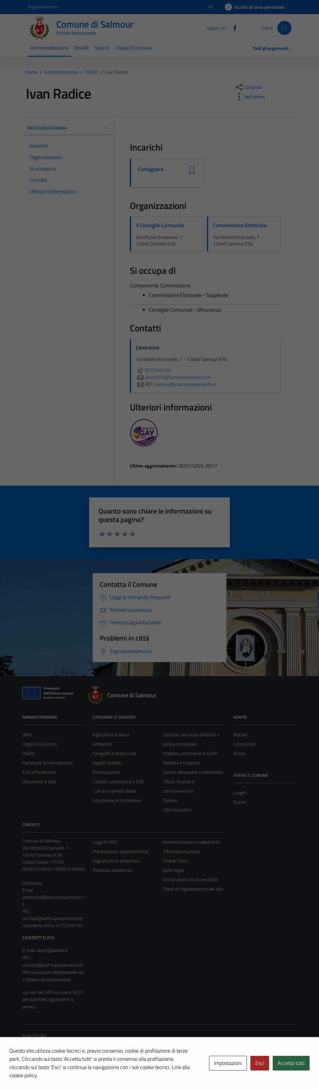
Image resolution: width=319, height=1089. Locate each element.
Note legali (173, 870)
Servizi (102, 48)
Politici (28, 753)
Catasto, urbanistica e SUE (118, 781)
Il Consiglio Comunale (160, 225)
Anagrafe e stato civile (114, 753)
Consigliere (150, 169)
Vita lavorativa (177, 809)
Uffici (27, 734)
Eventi (239, 802)
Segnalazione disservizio (116, 860)
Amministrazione (49, 48)
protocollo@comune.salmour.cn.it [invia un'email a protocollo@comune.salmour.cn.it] (173, 377)
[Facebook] (232, 27)
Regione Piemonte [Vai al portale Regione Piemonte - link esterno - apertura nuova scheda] (43, 7)
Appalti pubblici (107, 762)
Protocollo (32, 883)
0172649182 (154, 370)
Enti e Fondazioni (39, 772)
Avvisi (239, 753)
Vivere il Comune (133, 48)
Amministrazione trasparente (191, 841)
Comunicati (244, 743)
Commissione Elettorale (240, 225)
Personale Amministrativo (47, 762)
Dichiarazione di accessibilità (190, 879)
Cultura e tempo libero (114, 790)
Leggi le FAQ (105, 841)
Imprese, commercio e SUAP (190, 753)
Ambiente (102, 743)
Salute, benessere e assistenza (193, 772)
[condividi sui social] (248, 87)
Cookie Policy (176, 860)
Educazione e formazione (117, 800)
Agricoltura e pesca (111, 734)
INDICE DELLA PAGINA (68, 127)
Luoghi (239, 792)
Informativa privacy (182, 851)
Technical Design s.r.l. (62, 1072)
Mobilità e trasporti (181, 762)
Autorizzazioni (106, 772)
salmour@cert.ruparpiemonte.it (52, 918)
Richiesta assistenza (112, 870)
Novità (81, 48)
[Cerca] (284, 28)
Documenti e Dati (39, 781)
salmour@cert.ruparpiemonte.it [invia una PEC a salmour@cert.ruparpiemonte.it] (185, 384)
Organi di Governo (39, 743)
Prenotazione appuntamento (121, 851)
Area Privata (34, 1035)
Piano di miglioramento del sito (193, 888)
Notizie (240, 734)
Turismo (170, 800)
